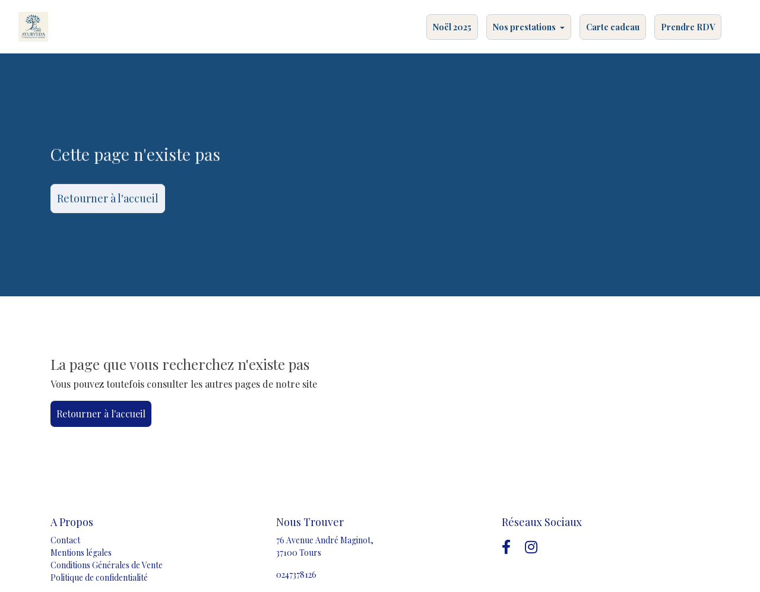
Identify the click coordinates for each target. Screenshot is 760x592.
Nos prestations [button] (525, 27)
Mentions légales (81, 552)
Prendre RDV (688, 27)
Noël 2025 (452, 27)
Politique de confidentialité (99, 577)
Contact (65, 540)
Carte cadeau (612, 27)
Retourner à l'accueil (108, 200)
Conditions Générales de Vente (106, 565)
